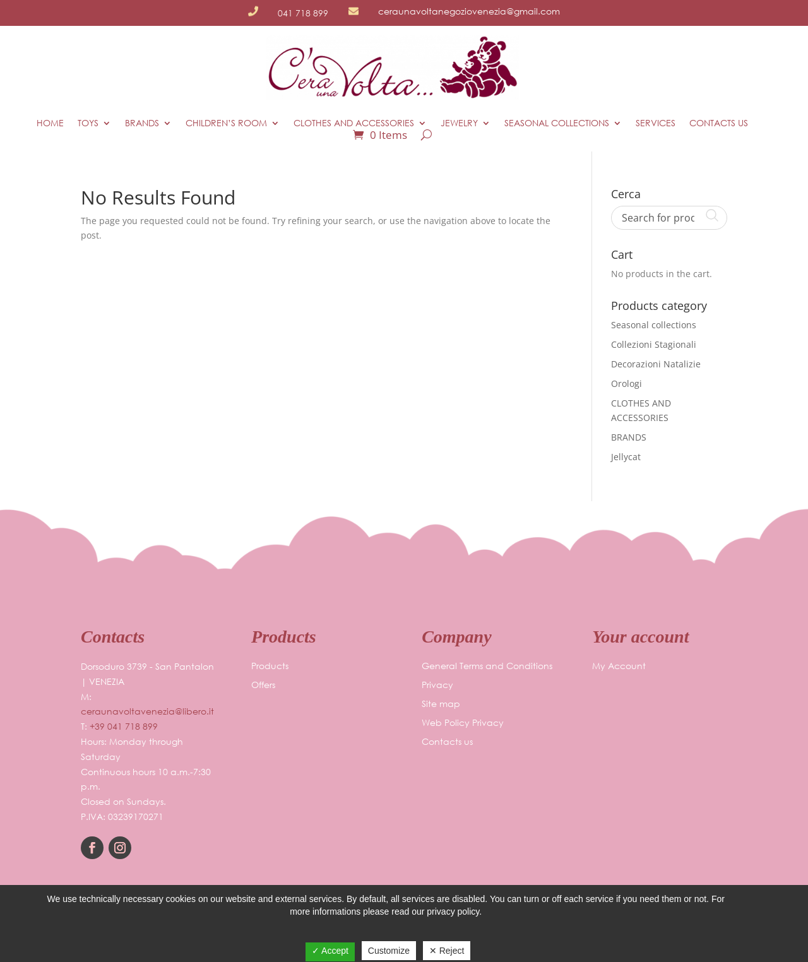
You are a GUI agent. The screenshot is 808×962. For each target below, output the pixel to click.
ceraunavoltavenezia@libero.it (147, 711)
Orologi (626, 383)
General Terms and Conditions (487, 667)
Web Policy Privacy (463, 723)
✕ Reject (447, 951)
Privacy (437, 685)
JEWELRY (459, 123)
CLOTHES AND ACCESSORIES (354, 123)
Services (655, 123)
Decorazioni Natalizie (656, 364)
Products (269, 667)
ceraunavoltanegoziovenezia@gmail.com (469, 11)
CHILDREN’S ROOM (226, 123)
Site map (441, 704)
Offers (263, 685)
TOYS (88, 123)
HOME (50, 123)
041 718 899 (303, 13)
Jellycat (626, 457)
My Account (619, 667)
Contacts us (718, 123)
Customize (389, 951)
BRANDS (142, 123)
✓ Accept (330, 951)
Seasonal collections (556, 123)
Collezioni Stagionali (653, 344)
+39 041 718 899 (124, 726)
